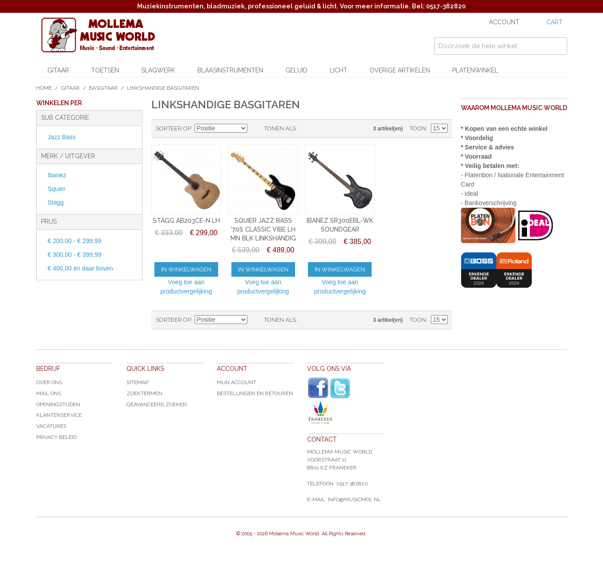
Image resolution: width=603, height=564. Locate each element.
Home (44, 88)
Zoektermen (144, 393)
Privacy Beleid (56, 437)
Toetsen (105, 70)
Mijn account (236, 382)
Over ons (49, 382)
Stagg (56, 202)
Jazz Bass (62, 137)
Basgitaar (103, 88)
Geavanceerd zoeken (157, 404)
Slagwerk (158, 70)
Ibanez (57, 175)
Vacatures (51, 426)
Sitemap (138, 382)
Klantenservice (59, 415)
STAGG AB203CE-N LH (186, 220)
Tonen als (280, 128)
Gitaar (58, 70)
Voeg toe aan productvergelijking (186, 286)
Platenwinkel (475, 70)
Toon (418, 128)
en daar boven (80, 268)
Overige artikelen (399, 70)
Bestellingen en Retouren (255, 393)
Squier (56, 188)
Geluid (296, 70)
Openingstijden (58, 404)
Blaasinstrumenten (230, 70)
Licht (338, 70)
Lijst (321, 128)
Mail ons (48, 393)
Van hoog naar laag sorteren (255, 128)
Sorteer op (173, 128)
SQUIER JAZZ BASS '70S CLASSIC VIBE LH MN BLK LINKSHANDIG (263, 229)
